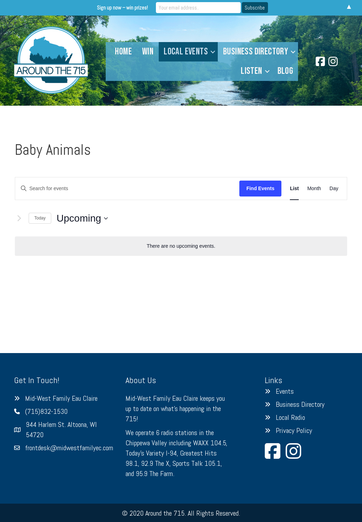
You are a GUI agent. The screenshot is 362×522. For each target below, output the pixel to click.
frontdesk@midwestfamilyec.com (69, 447)
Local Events (186, 51)
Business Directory (255, 51)
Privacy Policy (294, 430)
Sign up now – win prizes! (122, 7)
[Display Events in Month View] (314, 188)
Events (285, 391)
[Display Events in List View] (294, 188)
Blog (285, 71)
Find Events (260, 188)
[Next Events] (19, 218)
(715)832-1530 (46, 411)
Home (123, 51)
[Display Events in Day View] (333, 188)
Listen (251, 71)
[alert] (181, 246)
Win (147, 51)
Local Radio (290, 417)
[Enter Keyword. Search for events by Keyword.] (127, 188)
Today (40, 218)
